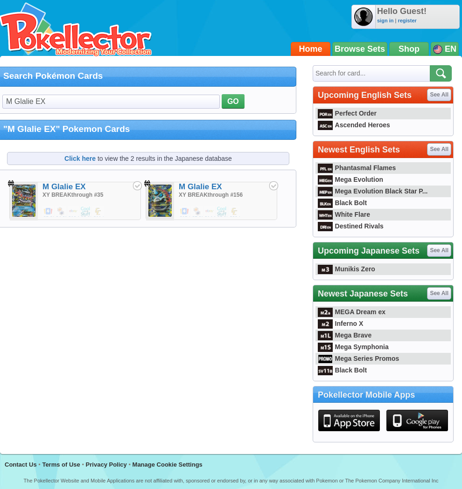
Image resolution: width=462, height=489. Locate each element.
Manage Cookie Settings (168, 464)
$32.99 (235, 212)
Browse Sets (360, 49)
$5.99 (86, 212)
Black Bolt (342, 203)
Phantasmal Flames (357, 168)
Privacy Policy (106, 464)
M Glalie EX (64, 186)
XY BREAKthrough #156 (211, 195)
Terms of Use (61, 464)
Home (310, 49)
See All (439, 94)
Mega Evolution (350, 179)
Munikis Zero (346, 269)
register (407, 20)
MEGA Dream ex (351, 312)
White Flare (344, 214)
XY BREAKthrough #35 (72, 195)
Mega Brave (344, 335)
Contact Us (21, 464)
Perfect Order (347, 113)
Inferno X (340, 323)
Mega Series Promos (358, 358)
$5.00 (48, 212)
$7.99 (197, 212)
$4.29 (61, 212)
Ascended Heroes (354, 125)
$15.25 (185, 212)
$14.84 (210, 212)
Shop (409, 49)
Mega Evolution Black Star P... (373, 191)
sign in (385, 20)
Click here (80, 158)
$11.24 (98, 212)
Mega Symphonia (353, 347)
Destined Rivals (351, 226)
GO (233, 101)
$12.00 (74, 212)
